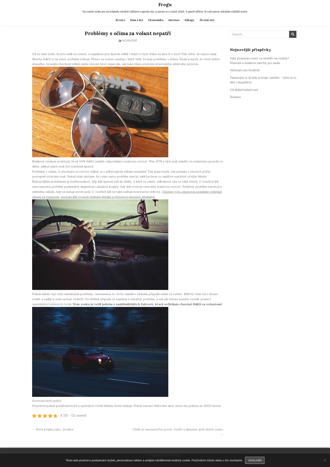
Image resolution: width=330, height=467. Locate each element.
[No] (325, 460)
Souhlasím (254, 460)
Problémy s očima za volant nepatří (127, 33)
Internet (174, 20)
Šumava (235, 96)
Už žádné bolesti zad (244, 89)
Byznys (120, 20)
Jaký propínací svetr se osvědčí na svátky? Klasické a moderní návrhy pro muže (260, 60)
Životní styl (207, 20)
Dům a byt (136, 20)
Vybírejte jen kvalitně (245, 70)
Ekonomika (155, 20)
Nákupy (189, 20)
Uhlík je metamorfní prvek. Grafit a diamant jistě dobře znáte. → (178, 432)
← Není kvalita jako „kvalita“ (53, 429)
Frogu (165, 4)
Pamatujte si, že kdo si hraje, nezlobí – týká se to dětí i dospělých (262, 80)
